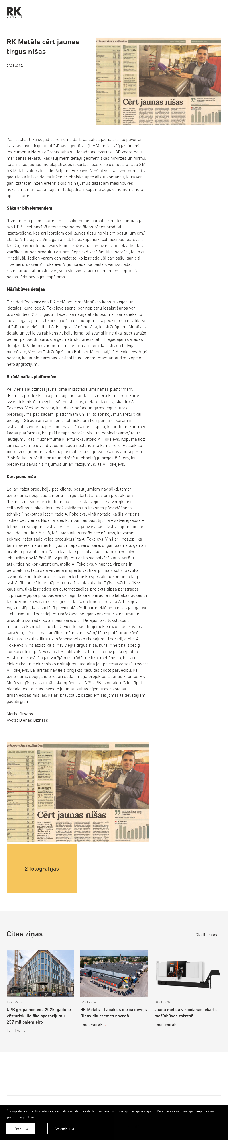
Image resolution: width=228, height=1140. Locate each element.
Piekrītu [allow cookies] (20, 1128)
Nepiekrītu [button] (64, 1128)
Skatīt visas (206, 935)
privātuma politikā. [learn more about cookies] (21, 1117)
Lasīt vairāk (18, 1030)
